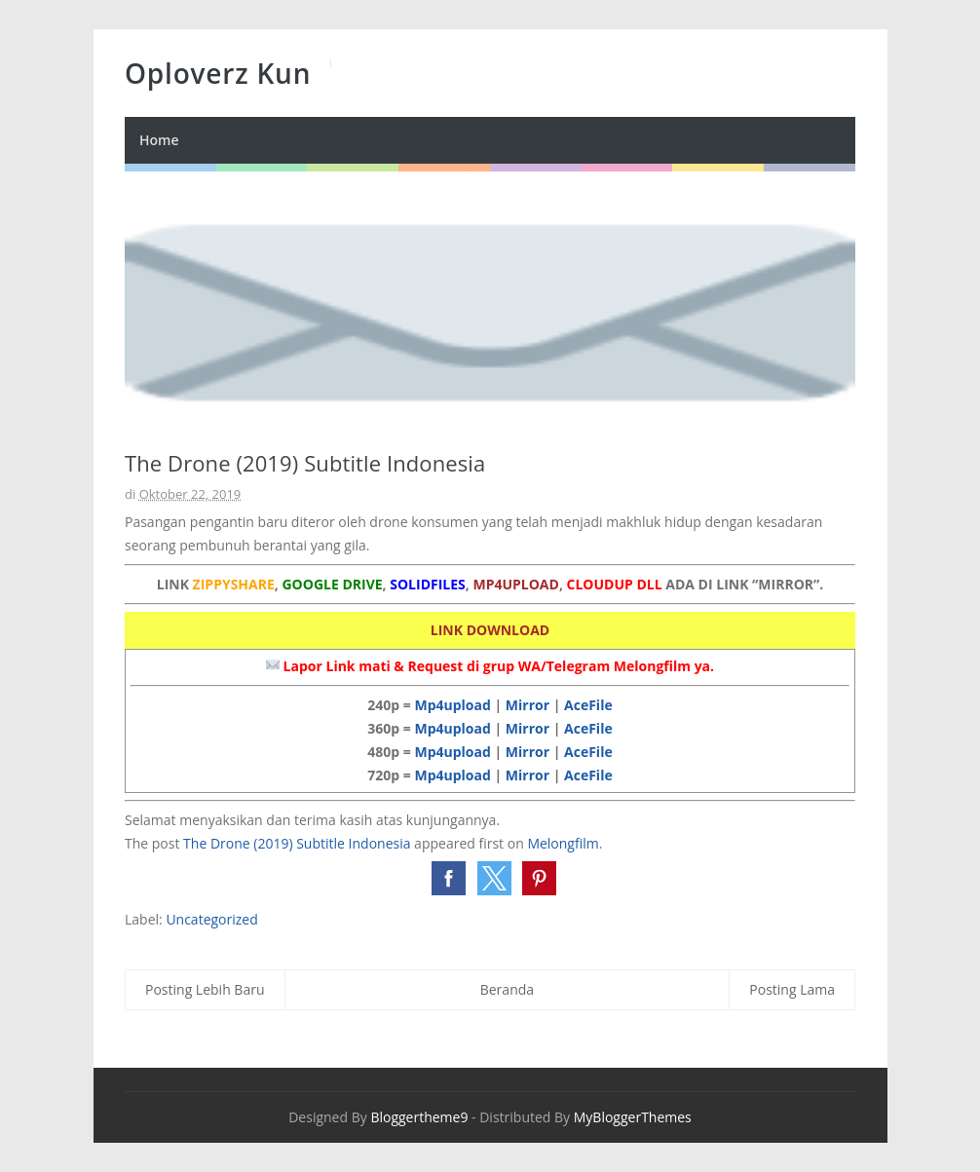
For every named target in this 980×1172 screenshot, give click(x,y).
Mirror (527, 705)
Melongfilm (562, 843)
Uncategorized (211, 919)
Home (159, 140)
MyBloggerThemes (633, 1117)
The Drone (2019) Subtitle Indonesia (296, 843)
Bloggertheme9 (419, 1117)
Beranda (507, 989)
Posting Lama (792, 989)
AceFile (588, 705)
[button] (449, 878)
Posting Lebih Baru (205, 989)
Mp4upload (452, 705)
